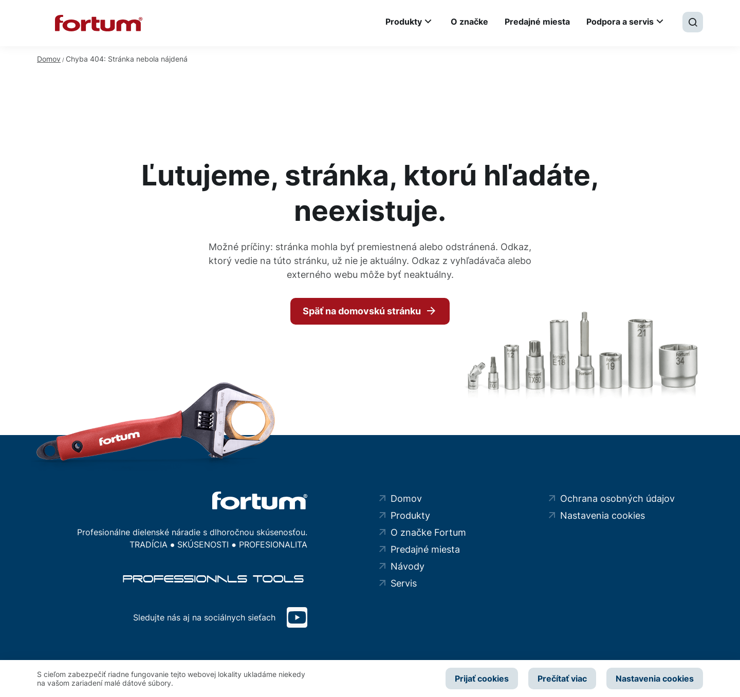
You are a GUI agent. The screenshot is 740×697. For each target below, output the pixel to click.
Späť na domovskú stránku (362, 311)
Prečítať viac (562, 678)
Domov (49, 58)
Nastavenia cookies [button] (655, 678)
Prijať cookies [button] (482, 678)
